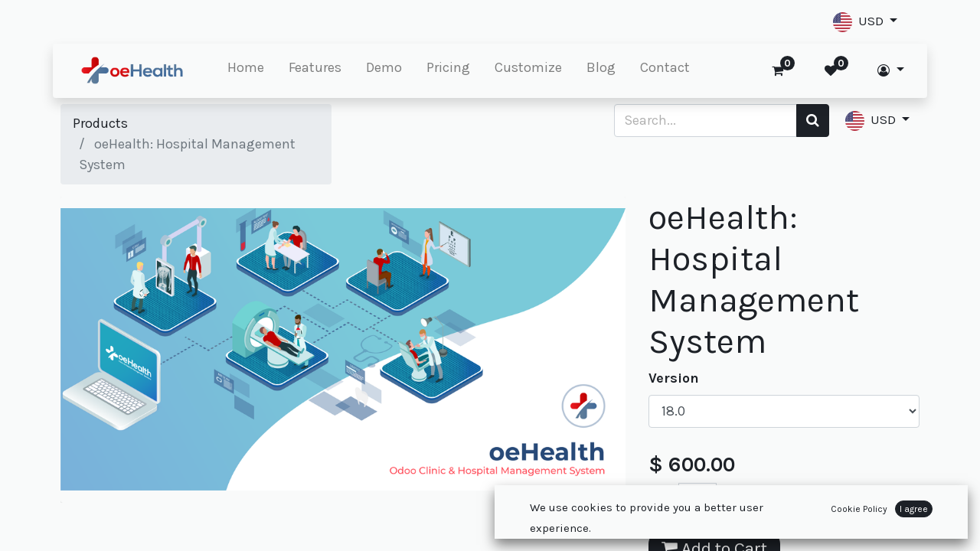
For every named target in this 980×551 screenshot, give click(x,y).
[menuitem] (253, 70)
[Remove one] (663, 499)
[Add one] (731, 499)
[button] (865, 21)
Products (100, 123)
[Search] (812, 120)
